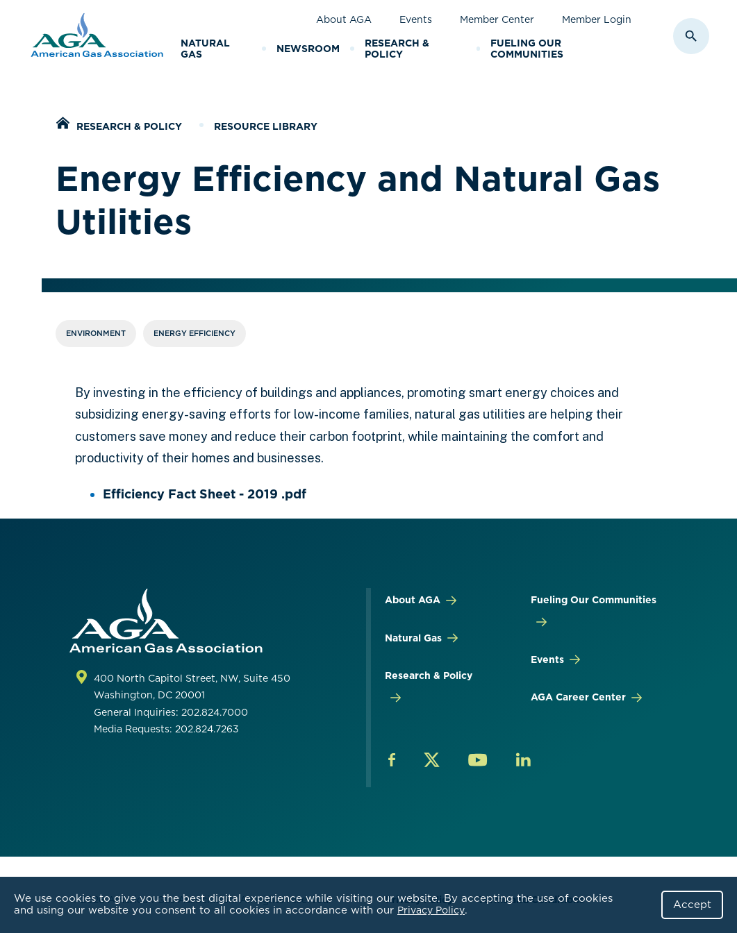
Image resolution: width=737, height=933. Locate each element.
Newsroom (308, 48)
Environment (96, 333)
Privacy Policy (431, 910)
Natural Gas (205, 48)
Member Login (596, 19)
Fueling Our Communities (526, 48)
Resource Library (265, 126)
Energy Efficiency (194, 333)
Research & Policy (397, 48)
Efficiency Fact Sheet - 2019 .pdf (204, 494)
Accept (692, 904)
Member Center (497, 19)
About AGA (344, 19)
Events (415, 19)
